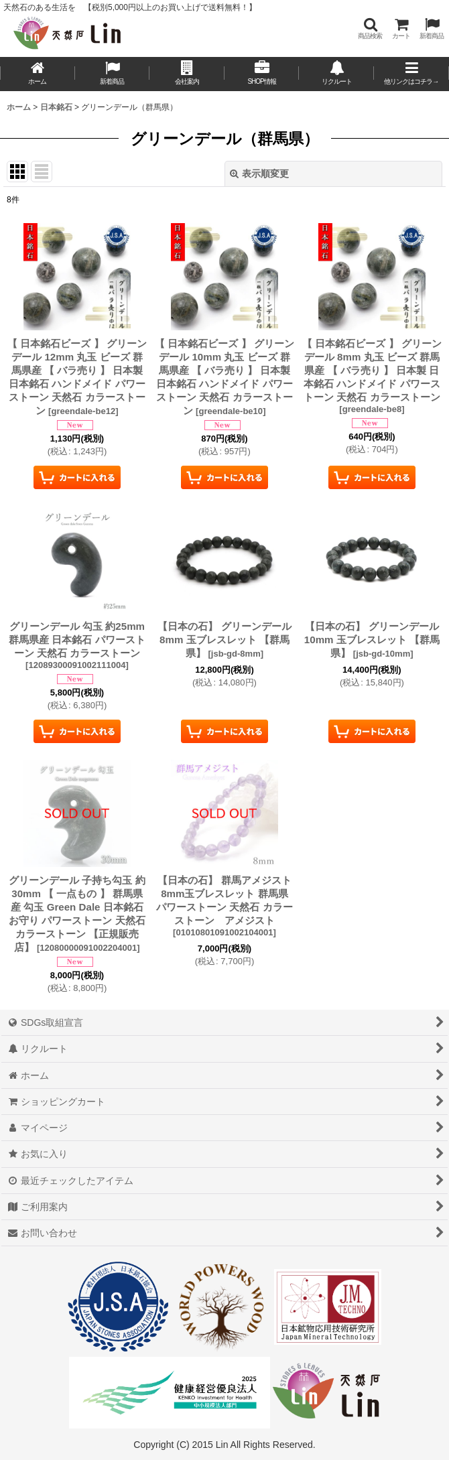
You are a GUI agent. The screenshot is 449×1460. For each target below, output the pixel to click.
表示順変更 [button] (259, 173)
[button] (370, 28)
